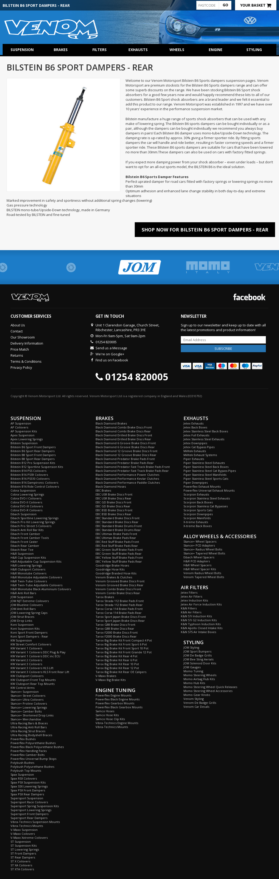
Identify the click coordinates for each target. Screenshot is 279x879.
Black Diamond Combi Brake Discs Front (124, 427)
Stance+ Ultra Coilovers (27, 699)
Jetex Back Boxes (195, 427)
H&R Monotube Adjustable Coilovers (36, 577)
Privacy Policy (21, 367)
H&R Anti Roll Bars (23, 593)
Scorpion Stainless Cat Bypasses (205, 506)
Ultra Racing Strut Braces (28, 731)
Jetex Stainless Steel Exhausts (203, 439)
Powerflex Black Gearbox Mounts (119, 707)
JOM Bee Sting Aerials (198, 659)
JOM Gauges (192, 667)
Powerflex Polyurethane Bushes (33, 743)
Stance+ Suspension (25, 692)
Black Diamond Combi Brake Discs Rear (123, 431)
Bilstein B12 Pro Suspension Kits (33, 463)
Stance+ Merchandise (26, 719)
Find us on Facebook (112, 360)
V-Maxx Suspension (24, 830)
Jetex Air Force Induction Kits (201, 604)
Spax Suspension (22, 774)
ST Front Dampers (23, 853)
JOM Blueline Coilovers (27, 605)
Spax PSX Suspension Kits (28, 782)
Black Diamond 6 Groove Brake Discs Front (126, 443)
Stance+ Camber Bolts (26, 711)
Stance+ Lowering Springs (29, 707)
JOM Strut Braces (22, 617)
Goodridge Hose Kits (110, 569)
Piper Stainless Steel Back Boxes (205, 467)
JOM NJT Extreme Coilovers (30, 601)
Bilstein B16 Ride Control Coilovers (35, 486)
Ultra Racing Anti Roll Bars (29, 727)
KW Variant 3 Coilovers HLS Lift (32, 668)
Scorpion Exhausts (196, 494)
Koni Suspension (22, 625)
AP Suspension (21, 423)
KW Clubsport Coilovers (27, 676)
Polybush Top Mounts (26, 770)
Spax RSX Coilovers (24, 778)
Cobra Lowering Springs (27, 494)
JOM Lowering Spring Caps (29, 613)
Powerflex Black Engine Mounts (118, 699)
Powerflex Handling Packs (29, 751)
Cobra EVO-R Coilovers (26, 510)
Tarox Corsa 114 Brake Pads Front (119, 609)
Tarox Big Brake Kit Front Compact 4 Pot (124, 640)
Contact (17, 331)
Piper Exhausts (193, 459)
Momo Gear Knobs (196, 695)
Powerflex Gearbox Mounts (115, 703)
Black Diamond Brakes (111, 423)
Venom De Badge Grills (199, 703)
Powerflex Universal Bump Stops (33, 759)
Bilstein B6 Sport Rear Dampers (32, 451)
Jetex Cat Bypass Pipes (199, 447)
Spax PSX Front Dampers (28, 790)
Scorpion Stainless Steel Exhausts (206, 498)
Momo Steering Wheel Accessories (207, 691)
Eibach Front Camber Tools (30, 538)
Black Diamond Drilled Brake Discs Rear (123, 439)
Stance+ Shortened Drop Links (32, 715)
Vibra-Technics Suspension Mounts (35, 822)
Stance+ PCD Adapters (199, 545)
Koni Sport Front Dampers (29, 632)
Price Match (20, 349)
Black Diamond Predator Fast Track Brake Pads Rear (132, 471)
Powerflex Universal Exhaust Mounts (209, 490)
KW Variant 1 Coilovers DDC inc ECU (35, 656)
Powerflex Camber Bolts (27, 755)
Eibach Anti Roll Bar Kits (27, 530)
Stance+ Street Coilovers (28, 696)
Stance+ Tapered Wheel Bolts (204, 553)
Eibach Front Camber (25, 534)
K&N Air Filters (191, 612)
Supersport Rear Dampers (29, 818)
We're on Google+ (110, 354)
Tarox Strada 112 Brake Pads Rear (119, 605)
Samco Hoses (105, 711)
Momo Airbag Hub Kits (199, 679)
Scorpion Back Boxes (198, 502)
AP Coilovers (19, 427)
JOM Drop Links (21, 621)
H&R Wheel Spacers (197, 565)
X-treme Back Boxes (197, 526)
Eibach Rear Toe (22, 550)
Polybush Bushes (22, 763)
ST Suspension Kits (24, 845)
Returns (17, 355)
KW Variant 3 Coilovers (26, 664)
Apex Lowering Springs (27, 439)
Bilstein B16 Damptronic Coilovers (34, 482)
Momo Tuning (193, 671)
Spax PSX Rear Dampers (27, 794)
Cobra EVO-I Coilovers (26, 498)
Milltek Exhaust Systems (200, 455)
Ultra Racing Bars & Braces (29, 723)
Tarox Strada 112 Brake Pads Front (120, 601)
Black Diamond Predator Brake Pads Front (125, 459)
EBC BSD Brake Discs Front (114, 510)
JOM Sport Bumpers (197, 651)
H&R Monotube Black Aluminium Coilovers (41, 589)
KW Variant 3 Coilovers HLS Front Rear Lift (40, 672)
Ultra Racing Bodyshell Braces (31, 735)
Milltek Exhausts (194, 451)
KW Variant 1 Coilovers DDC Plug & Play (38, 652)
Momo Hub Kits (194, 683)
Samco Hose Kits (107, 715)
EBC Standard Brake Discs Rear (117, 522)
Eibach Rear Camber (25, 546)
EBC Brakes (103, 490)
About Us (18, 325)
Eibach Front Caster (24, 542)
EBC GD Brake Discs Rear (113, 506)
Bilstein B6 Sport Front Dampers (33, 447)
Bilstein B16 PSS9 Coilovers (29, 475)
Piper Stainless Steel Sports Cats (205, 479)
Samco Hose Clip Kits (110, 719)
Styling (254, 49)
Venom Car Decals (196, 707)
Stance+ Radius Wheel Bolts (202, 549)
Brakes (61, 49)
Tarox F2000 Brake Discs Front (117, 632)
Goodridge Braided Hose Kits (116, 573)
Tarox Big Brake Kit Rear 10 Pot (117, 664)
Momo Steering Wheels (199, 675)
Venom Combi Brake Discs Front (118, 589)
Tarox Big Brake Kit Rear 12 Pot (117, 668)
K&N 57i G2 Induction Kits (199, 620)
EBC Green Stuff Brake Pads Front (119, 550)
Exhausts (138, 49)
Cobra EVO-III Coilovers (27, 506)
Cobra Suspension (23, 490)
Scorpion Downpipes (198, 514)
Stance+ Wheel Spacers (199, 541)
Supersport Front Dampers (29, 814)
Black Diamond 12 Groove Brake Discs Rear (126, 455)
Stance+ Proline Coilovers (29, 703)
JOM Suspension (22, 597)
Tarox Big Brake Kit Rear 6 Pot (116, 660)
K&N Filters (189, 608)
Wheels (177, 49)
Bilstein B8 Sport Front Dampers (33, 455)
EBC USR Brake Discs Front (114, 494)
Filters (99, 49)
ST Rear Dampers (23, 857)
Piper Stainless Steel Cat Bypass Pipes (209, 471)
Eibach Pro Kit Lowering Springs (33, 522)
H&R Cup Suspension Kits (28, 557)
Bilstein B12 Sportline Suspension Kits (37, 467)
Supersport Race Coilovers (29, 802)
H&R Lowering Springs (26, 565)
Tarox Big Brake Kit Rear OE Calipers (121, 672)
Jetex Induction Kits (194, 600)
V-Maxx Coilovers (23, 834)
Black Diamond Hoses (111, 486)
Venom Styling (193, 699)
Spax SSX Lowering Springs (29, 786)
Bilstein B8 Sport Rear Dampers (32, 459)
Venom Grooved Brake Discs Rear (119, 585)
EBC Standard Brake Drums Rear (118, 530)
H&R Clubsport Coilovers (28, 569)
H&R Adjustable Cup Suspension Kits (36, 561)
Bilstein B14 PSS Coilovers (28, 471)
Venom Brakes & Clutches (114, 577)
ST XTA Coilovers (22, 869)
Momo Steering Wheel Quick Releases (210, 687)
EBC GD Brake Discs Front (113, 502)
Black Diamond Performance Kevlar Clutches (127, 479)
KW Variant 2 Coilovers (26, 660)
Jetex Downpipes (195, 443)
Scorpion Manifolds (197, 518)
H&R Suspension (22, 553)
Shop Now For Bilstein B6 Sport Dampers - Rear (205, 229)
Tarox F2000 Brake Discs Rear (116, 636)
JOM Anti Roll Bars (23, 609)
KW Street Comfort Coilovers (31, 644)
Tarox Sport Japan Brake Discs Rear (120, 621)
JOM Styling (191, 647)
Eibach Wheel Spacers (198, 557)
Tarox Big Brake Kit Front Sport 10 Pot (122, 648)
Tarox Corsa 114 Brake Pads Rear (119, 613)
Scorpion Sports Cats (197, 510)
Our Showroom (23, 337)
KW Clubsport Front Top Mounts (33, 680)
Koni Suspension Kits (25, 628)
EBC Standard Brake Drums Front (119, 526)
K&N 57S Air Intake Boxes (198, 632)
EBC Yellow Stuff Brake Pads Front (119, 557)
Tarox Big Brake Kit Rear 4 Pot (116, 656)
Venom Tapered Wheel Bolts (203, 577)
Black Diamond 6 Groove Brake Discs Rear (125, 447)
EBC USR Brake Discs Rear (113, 498)
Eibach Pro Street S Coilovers (31, 526)
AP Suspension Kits (24, 431)
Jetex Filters (189, 592)
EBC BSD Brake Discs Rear (113, 514)
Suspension (22, 49)
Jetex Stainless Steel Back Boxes (205, 431)
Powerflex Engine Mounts (113, 695)
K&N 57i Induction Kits (196, 616)
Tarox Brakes (105, 597)
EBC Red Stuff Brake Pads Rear (117, 546)
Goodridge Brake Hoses (112, 565)
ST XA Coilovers (21, 865)
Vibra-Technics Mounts (27, 826)
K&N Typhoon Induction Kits (201, 624)
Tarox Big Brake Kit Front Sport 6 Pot (121, 644)
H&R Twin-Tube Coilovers (29, 581)
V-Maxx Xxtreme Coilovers (29, 838)
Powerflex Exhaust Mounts (202, 486)
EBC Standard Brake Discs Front (118, 518)
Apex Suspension (22, 435)
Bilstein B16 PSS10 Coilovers (30, 479)
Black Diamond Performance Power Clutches (127, 475)
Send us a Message (111, 348)
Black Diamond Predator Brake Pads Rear (125, 463)
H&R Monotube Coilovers (28, 573)
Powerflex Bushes (23, 739)
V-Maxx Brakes (106, 676)
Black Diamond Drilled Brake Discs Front (124, 435)
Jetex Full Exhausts (196, 435)
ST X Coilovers (20, 861)
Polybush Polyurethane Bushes (32, 767)
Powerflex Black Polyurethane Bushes (37, 747)
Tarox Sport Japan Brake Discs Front (121, 617)
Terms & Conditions (26, 361)
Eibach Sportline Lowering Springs (34, 518)
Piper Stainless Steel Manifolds (204, 475)
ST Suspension (21, 841)
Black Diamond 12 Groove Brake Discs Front (126, 451)
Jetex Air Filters (191, 596)
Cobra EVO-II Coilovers (26, 502)
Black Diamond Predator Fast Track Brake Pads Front (133, 467)
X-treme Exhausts (195, 522)
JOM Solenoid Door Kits (199, 663)
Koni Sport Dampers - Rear (29, 636)
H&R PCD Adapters (196, 561)
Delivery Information (27, 343)
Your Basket (255, 5)
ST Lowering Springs (25, 849)
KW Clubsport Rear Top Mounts (32, 684)
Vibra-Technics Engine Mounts (117, 723)
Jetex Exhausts (193, 423)
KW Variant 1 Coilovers (26, 648)
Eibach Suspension (24, 514)
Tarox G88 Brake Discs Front (115, 625)
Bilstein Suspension (24, 443)
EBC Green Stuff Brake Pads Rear (119, 553)
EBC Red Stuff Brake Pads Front (117, 542)
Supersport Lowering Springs (31, 810)
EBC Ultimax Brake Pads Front (116, 534)
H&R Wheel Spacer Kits (199, 569)
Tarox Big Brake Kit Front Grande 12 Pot (124, 652)
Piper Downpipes (195, 482)
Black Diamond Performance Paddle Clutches (128, 482)
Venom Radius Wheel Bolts (202, 573)
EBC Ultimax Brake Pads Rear (116, 538)
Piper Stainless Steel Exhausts (204, 463)
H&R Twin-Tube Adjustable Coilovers (36, 585)
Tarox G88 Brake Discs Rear (115, 628)
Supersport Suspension (27, 798)
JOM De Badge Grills (197, 655)
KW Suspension (21, 640)
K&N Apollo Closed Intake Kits (201, 628)
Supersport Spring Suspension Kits (35, 806)
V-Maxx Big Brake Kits (111, 680)
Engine (215, 49)
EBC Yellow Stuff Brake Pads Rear (119, 561)
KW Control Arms (22, 688)
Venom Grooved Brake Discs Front (120, 581)
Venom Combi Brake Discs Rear (118, 593)
